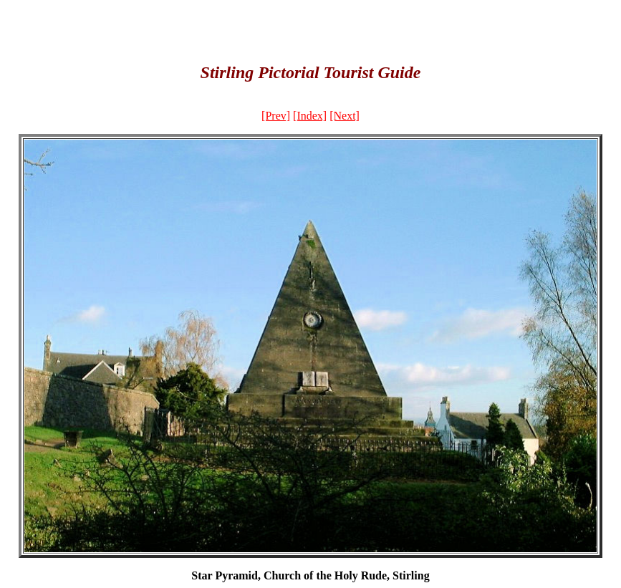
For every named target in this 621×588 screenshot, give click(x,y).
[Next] (344, 116)
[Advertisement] (310, 27)
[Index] (310, 116)
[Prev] (275, 116)
